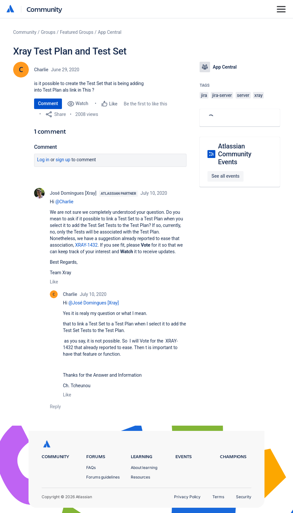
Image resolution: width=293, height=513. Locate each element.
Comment (48, 103)
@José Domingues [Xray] (93, 302)
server (243, 95)
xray (258, 95)
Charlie (41, 69)
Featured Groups (76, 32)
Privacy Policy (187, 496)
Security (243, 496)
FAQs (91, 467)
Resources (140, 477)
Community (44, 9)
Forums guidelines (103, 477)
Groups (48, 32)
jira (204, 95)
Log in (43, 159)
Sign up (63, 159)
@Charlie (64, 201)
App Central (110, 32)
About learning (144, 467)
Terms (218, 496)
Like (54, 281)
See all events (225, 176)
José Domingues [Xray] (73, 193)
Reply (55, 406)
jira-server (222, 95)
